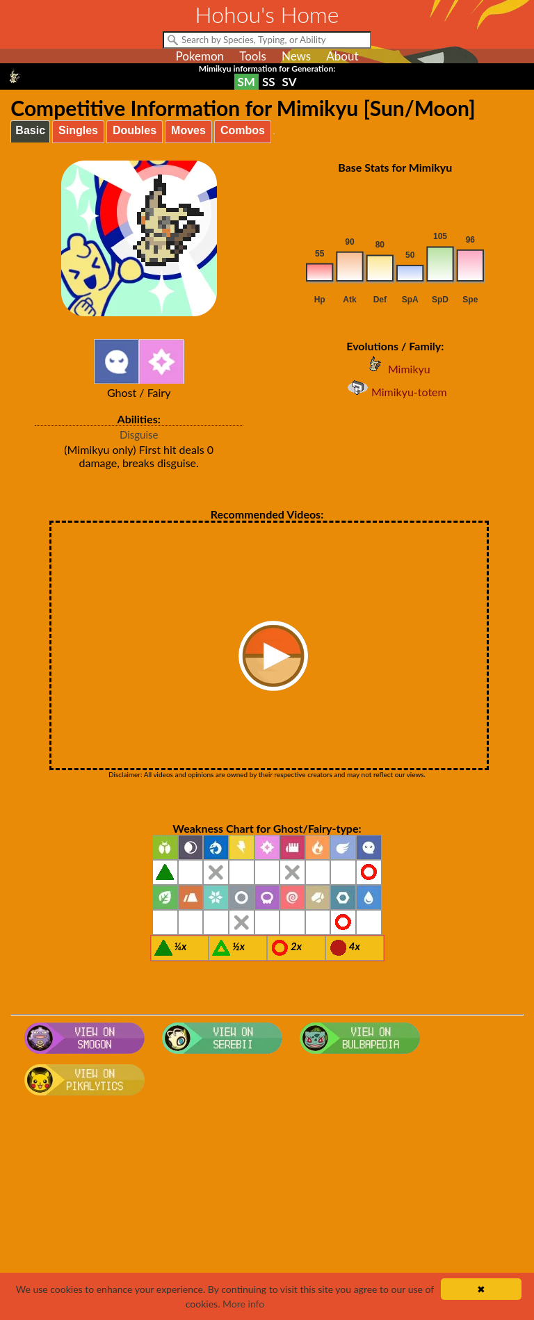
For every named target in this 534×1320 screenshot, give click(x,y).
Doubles (134, 130)
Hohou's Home (267, 14)
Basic (30, 130)
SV (289, 81)
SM (246, 81)
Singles (78, 130)
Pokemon (199, 56)
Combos (242, 130)
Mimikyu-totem (395, 391)
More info (243, 1304)
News (296, 56)
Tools (252, 56)
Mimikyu (395, 368)
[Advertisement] (267, 1212)
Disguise (139, 434)
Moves (188, 130)
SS (268, 81)
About (342, 56)
